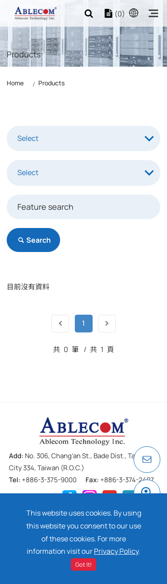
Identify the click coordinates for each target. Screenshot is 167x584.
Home (15, 83)
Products (51, 83)
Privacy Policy (116, 551)
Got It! (83, 564)
